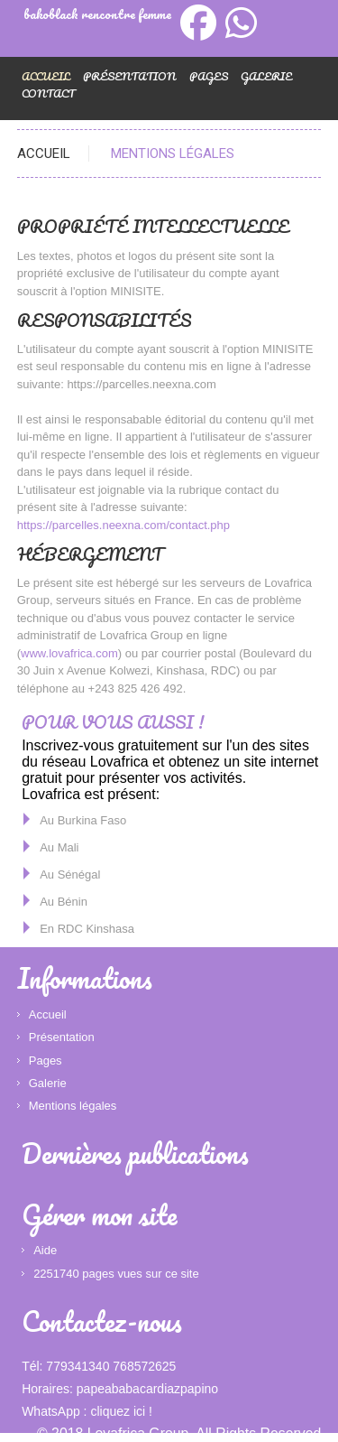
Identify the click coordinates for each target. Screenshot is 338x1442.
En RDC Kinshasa (87, 928)
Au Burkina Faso (83, 820)
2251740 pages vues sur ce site (116, 1273)
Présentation (129, 76)
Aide (45, 1250)
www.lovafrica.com (69, 653)
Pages (208, 76)
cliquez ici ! (120, 1411)
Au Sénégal (70, 874)
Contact (48, 93)
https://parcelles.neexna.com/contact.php (123, 525)
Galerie (266, 76)
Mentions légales (73, 1105)
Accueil (43, 153)
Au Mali (59, 847)
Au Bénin (63, 901)
